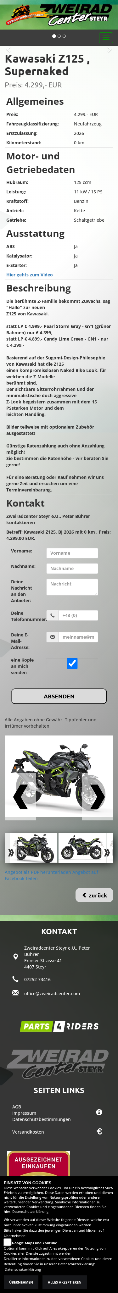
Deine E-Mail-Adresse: (20, 641)
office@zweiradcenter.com (52, 993)
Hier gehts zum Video (29, 275)
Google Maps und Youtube (34, 1243)
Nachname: (23, 566)
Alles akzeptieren (64, 1282)
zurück (94, 895)
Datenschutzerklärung (30, 1211)
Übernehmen (21, 1282)
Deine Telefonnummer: (26, 616)
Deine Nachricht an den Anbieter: (21, 591)
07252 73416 (37, 979)
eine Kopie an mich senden (22, 666)
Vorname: (21, 551)
